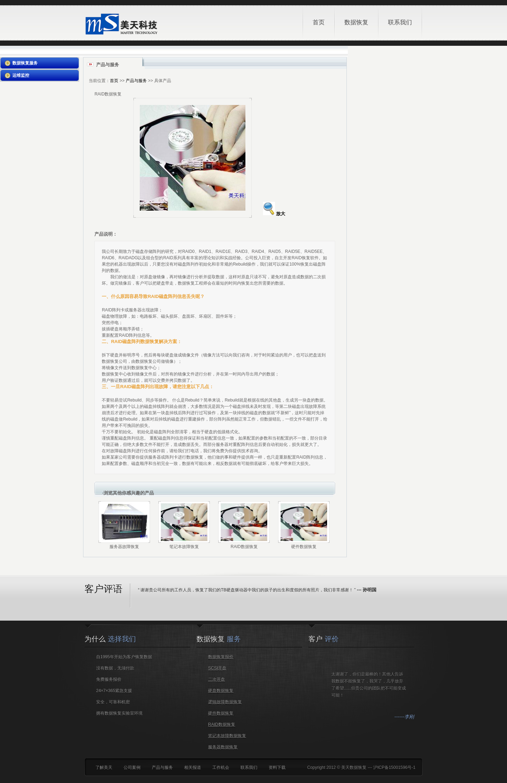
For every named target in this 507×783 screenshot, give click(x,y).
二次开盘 (216, 679)
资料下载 (277, 767)
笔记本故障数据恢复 (227, 735)
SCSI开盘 (217, 668)
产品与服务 (136, 80)
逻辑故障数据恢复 (225, 702)
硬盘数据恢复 (220, 690)
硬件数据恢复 (220, 713)
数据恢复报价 (220, 656)
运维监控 (20, 75)
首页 (319, 22)
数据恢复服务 (25, 63)
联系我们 (400, 22)
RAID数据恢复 (221, 724)
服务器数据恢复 (223, 747)
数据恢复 (359, 15)
